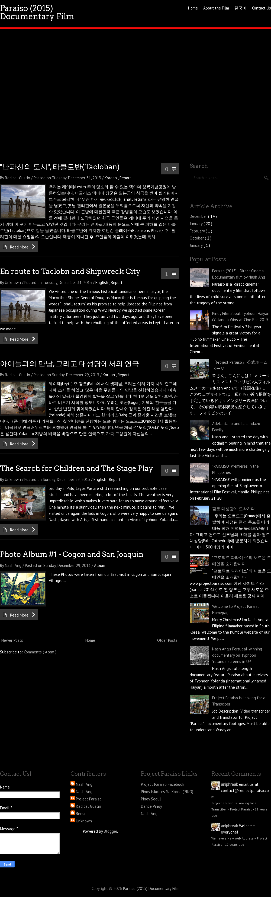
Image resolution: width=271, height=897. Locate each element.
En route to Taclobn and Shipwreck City (70, 271)
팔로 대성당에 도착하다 (233, 508)
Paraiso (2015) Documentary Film (37, 12)
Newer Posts (12, 640)
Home (193, 8)
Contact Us (261, 8)
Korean (111, 177)
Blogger (110, 831)
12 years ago (234, 844)
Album (99, 565)
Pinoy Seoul (151, 799)
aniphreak (229, 784)
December (199, 216)
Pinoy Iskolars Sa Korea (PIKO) (167, 791)
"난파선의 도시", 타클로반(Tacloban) (60, 166)
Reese (81, 813)
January (197, 223)
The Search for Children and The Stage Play (76, 468)
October (197, 238)
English (102, 282)
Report (125, 177)
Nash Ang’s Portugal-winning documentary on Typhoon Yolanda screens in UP (237, 655)
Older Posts (167, 640)
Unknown (84, 820)
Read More (19, 247)
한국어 (240, 8)
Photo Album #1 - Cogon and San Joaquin (71, 554)
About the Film (216, 8)
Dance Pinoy (151, 806)
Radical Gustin (88, 806)
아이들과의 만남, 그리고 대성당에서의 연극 (69, 363)
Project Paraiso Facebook (162, 784)
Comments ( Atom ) (40, 652)
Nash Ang (84, 784)
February (198, 231)
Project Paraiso (89, 799)
